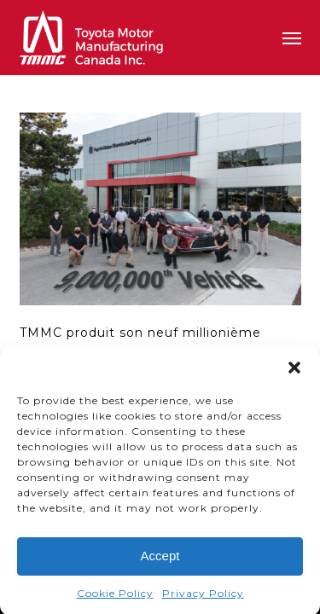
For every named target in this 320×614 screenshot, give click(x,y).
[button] (294, 370)
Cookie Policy (115, 595)
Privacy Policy (203, 595)
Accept (160, 558)
